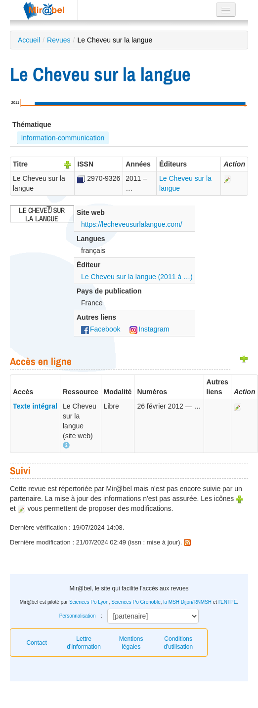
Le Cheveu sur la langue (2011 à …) (137, 277)
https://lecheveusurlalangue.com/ (131, 224)
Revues (58, 40)
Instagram (149, 329)
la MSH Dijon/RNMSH (187, 602)
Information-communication (62, 138)
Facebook (100, 329)
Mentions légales (131, 642)
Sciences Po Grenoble (136, 602)
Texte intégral (35, 406)
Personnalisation (77, 616)
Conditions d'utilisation (178, 642)
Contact (36, 642)
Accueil (29, 40)
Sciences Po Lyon (89, 602)
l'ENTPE (227, 602)
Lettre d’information (84, 642)
